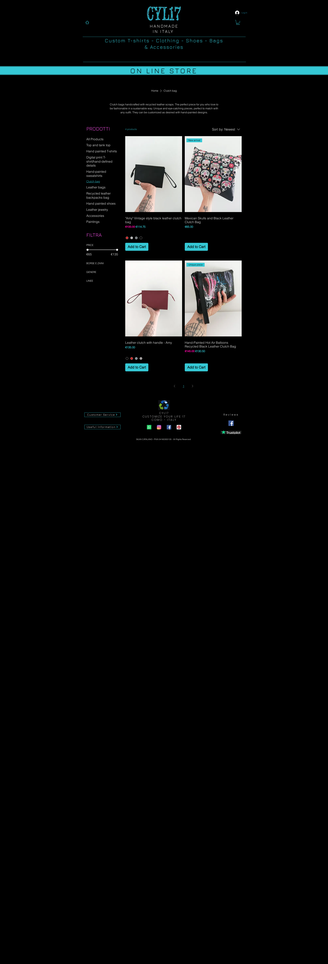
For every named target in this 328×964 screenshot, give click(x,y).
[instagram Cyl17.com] (159, 427)
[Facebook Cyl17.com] (169, 427)
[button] (238, 22)
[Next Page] (193, 386)
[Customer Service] (102, 415)
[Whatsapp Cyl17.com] (149, 427)
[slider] (87, 250)
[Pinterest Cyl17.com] (179, 427)
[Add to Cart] (136, 247)
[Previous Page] (174, 386)
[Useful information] (102, 427)
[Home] (87, 22)
